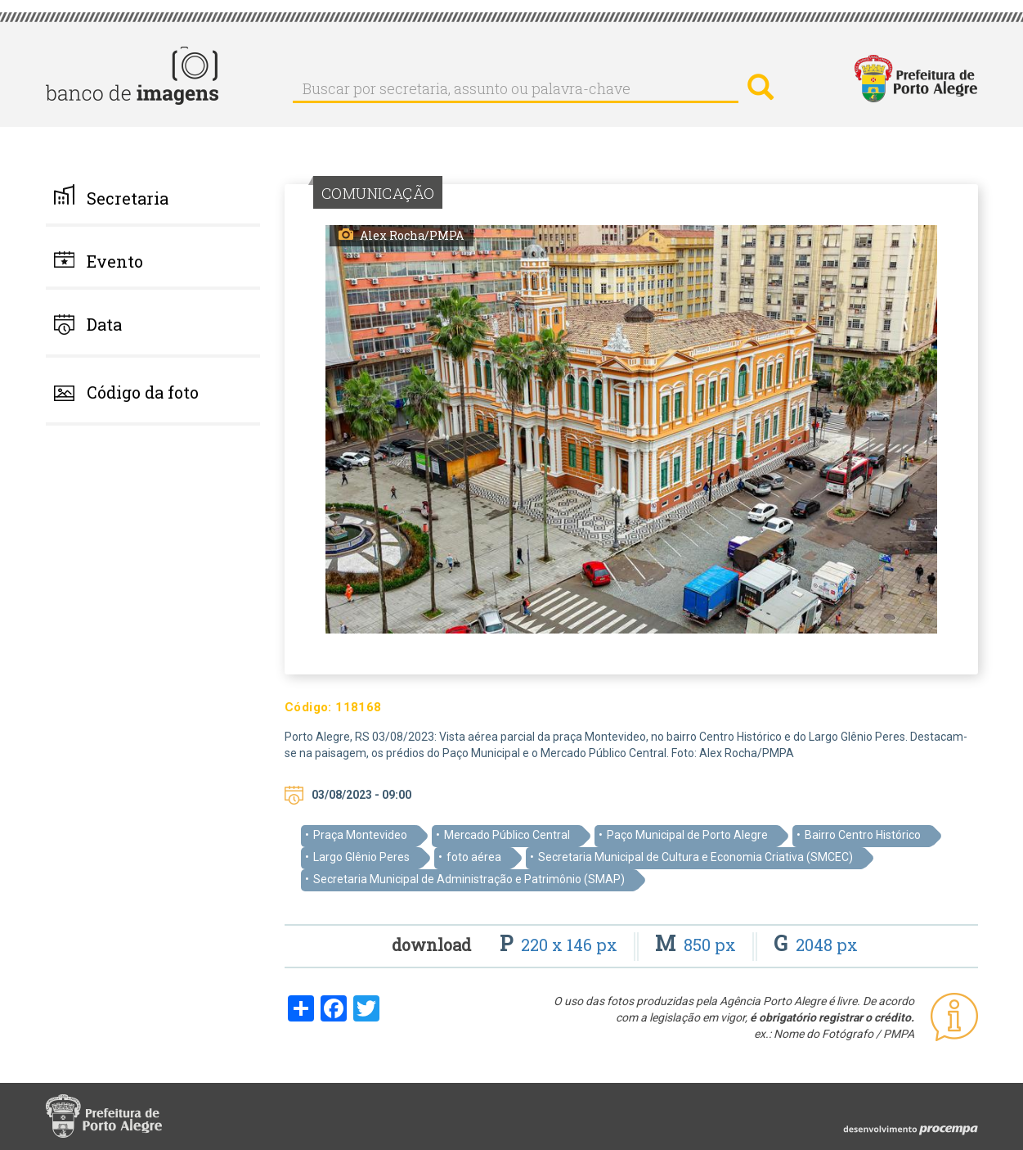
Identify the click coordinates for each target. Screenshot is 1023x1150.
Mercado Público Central (507, 834)
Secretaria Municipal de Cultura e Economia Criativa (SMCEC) (695, 857)
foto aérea (473, 857)
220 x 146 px (560, 944)
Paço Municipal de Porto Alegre (687, 834)
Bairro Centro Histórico (863, 834)
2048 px (816, 944)
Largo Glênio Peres (361, 857)
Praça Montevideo (360, 834)
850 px (697, 944)
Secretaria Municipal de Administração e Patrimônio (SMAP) (469, 879)
